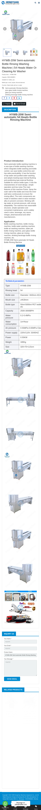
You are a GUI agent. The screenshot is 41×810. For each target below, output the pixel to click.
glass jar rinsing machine (13, 92)
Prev (5, 29)
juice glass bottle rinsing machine (16, 90)
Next (36, 29)
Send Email (19, 104)
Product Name (8, 652)
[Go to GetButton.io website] (5, 807)
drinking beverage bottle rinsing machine (19, 95)
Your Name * (7, 638)
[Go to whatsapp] (5, 803)
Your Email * (7, 645)
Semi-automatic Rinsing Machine (16, 88)
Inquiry (6, 104)
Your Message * (8, 659)
